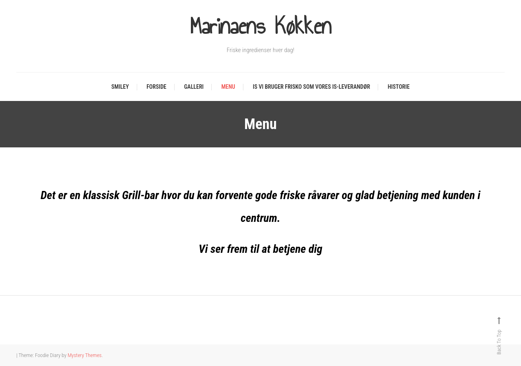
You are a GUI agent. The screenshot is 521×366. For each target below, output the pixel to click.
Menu (228, 86)
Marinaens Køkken (260, 26)
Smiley (120, 86)
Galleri (194, 86)
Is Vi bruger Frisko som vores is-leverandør (311, 86)
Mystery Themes (84, 355)
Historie (399, 86)
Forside (156, 86)
